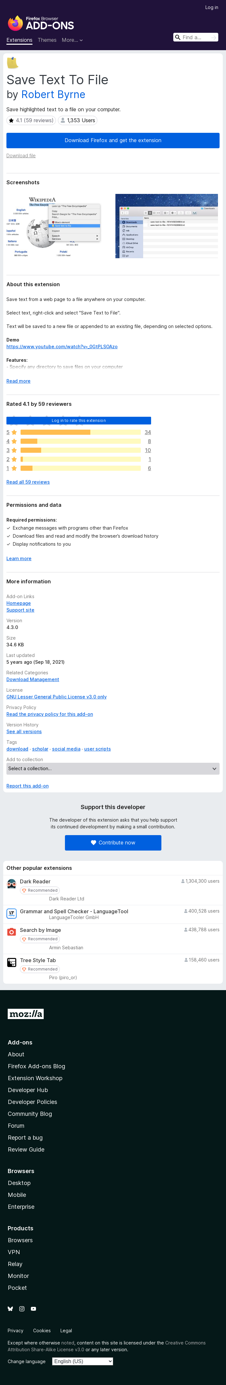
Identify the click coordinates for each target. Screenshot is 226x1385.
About (16, 1054)
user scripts (97, 749)
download (17, 749)
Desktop (19, 1183)
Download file (21, 155)
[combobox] (195, 37)
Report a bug (25, 1137)
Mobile (17, 1194)
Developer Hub (28, 1090)
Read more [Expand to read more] (18, 381)
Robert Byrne (53, 94)
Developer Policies (32, 1101)
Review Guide (26, 1149)
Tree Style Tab (38, 960)
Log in (211, 7)
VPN (14, 1252)
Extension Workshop (35, 1078)
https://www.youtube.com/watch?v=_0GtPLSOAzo (62, 346)
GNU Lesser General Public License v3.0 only (56, 696)
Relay (15, 1264)
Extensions (19, 40)
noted (67, 1342)
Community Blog (30, 1113)
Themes (47, 40)
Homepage (18, 603)
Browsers (20, 1240)
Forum (16, 1125)
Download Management (32, 679)
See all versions (24, 731)
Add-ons (20, 1042)
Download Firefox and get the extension (113, 140)
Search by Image (40, 930)
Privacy (15, 1330)
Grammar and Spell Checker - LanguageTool (74, 911)
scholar (40, 749)
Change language (27, 1361)
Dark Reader (35, 882)
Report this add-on (27, 785)
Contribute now (113, 842)
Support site (20, 610)
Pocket (17, 1287)
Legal (66, 1330)
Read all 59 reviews (28, 482)
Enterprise (21, 1206)
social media (66, 749)
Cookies (42, 1330)
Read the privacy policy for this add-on (49, 714)
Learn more (19, 558)
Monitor (18, 1275)
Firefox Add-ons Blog (36, 1066)
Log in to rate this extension (79, 420)
